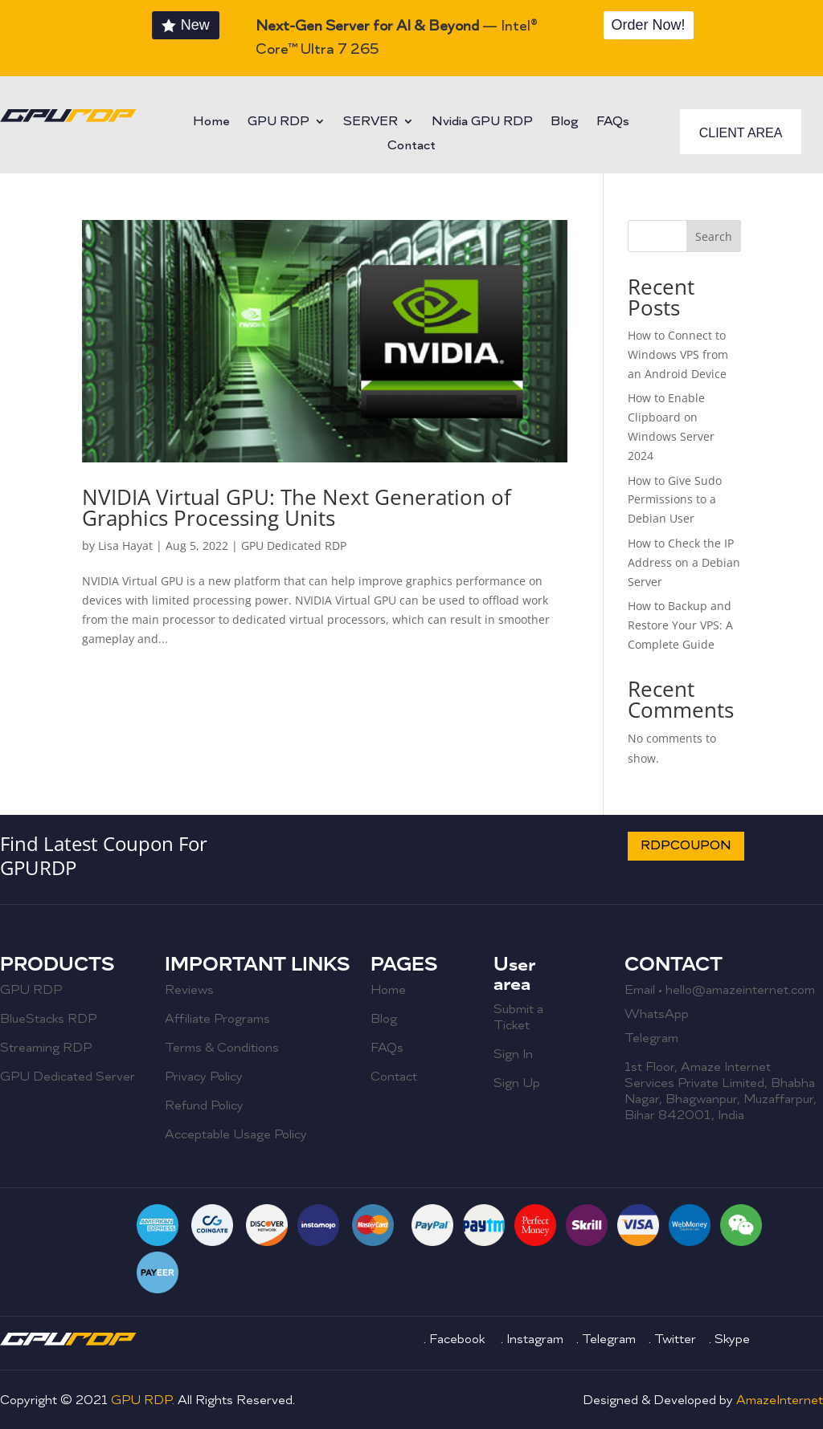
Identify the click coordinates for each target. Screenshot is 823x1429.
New (195, 25)
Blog (565, 122)
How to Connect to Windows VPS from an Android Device (678, 354)
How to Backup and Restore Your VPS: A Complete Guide (680, 625)
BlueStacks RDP (48, 1019)
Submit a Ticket (518, 1017)
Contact (411, 146)
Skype (732, 1339)
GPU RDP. (144, 1400)
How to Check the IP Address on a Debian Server (684, 562)
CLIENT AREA (741, 133)
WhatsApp (656, 1014)
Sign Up (516, 1083)
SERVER (370, 122)
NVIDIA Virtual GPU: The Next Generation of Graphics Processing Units (296, 507)
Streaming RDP (46, 1048)
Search (713, 236)
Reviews (189, 990)
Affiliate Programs (217, 1019)
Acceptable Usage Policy (236, 1134)
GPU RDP (278, 122)
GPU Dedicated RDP (293, 545)
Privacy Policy (204, 1077)
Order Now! (649, 25)
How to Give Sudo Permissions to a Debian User (675, 500)
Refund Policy (204, 1105)
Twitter (675, 1339)
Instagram (536, 1339)
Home (211, 122)
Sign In (513, 1054)
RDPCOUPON (686, 845)
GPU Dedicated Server (67, 1077)
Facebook (458, 1339)
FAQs (612, 122)
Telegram (651, 1038)
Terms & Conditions (222, 1048)
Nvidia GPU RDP (482, 122)
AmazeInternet (779, 1400)
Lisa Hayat (125, 545)
